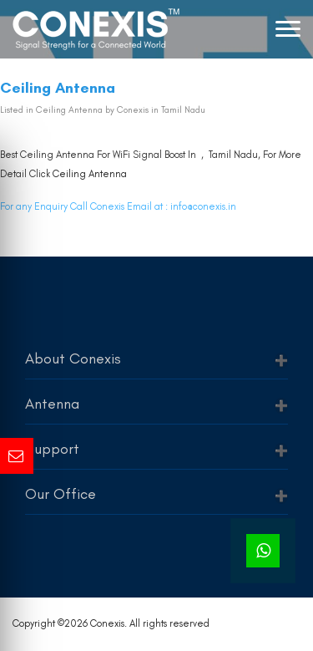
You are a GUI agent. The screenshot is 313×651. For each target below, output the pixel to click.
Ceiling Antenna (90, 174)
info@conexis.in (203, 206)
